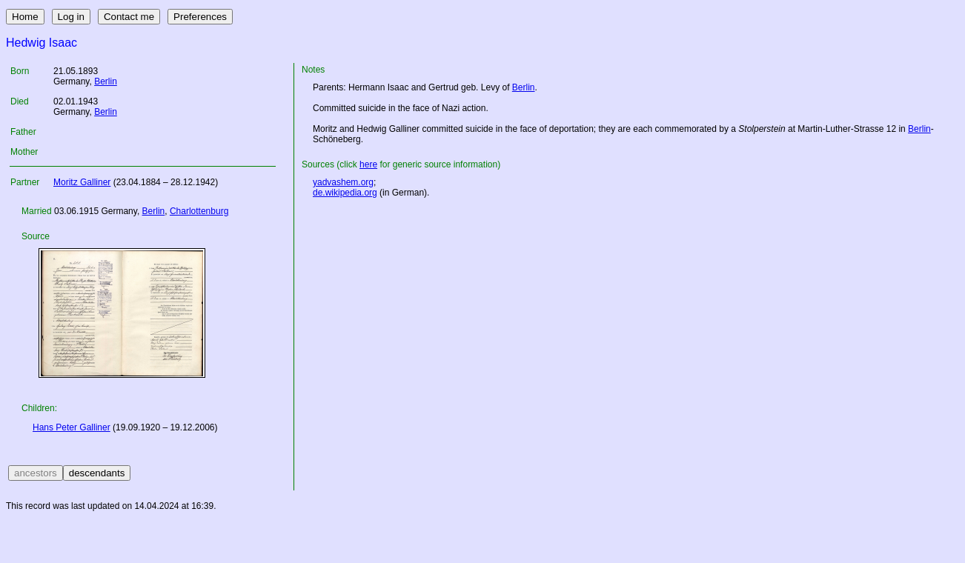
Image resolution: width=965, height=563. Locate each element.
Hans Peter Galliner (71, 427)
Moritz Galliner (81, 182)
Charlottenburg (199, 211)
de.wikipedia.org (345, 192)
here (368, 164)
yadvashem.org (343, 182)
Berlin (105, 81)
